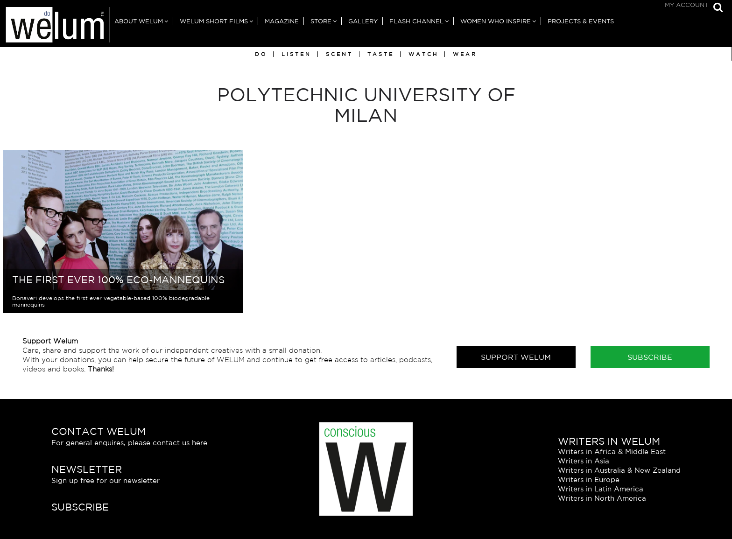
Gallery (363, 21)
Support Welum (516, 357)
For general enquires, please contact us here (129, 443)
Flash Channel (416, 21)
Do (261, 54)
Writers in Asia (583, 461)
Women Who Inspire (495, 21)
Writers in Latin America (600, 489)
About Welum (138, 21)
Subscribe (649, 357)
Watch (423, 54)
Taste (380, 54)
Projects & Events (581, 21)
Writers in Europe (588, 479)
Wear (465, 54)
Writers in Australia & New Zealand (619, 470)
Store (320, 21)
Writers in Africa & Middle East (612, 451)
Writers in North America (602, 498)
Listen (296, 54)
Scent (339, 54)
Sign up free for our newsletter (105, 480)
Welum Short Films (214, 21)
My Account (686, 4)
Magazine (282, 21)
